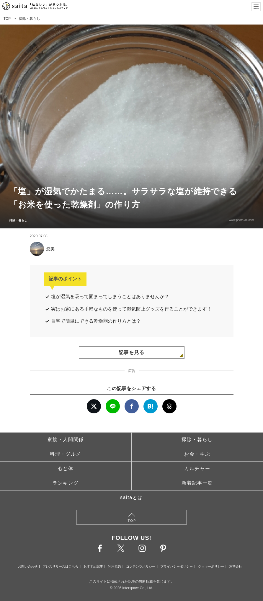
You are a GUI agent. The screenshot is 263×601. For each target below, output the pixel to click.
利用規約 (114, 566)
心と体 (65, 468)
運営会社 (235, 566)
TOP (7, 19)
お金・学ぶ (197, 454)
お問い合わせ (27, 566)
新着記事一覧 (197, 482)
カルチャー (197, 468)
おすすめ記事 (93, 566)
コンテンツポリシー (140, 566)
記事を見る (132, 352)
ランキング (66, 482)
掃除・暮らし (29, 19)
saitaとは (131, 497)
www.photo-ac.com (241, 220)
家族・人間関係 (66, 439)
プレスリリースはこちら (60, 566)
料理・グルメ (65, 454)
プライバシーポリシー (176, 566)
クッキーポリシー (211, 566)
